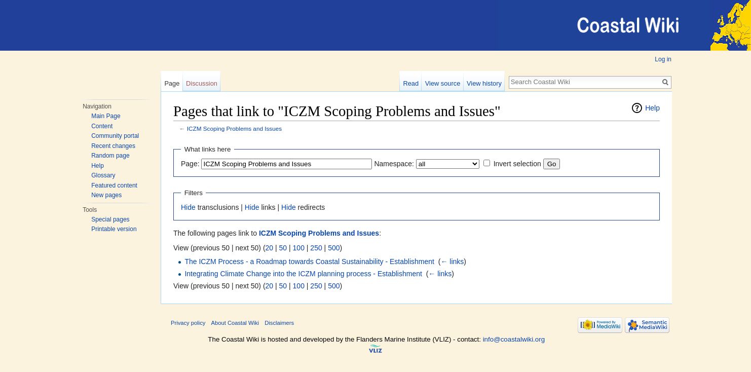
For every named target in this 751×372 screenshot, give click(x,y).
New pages (106, 195)
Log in (663, 59)
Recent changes (113, 146)
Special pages (110, 219)
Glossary (103, 175)
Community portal (115, 135)
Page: (190, 164)
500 (334, 248)
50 (283, 248)
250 (316, 248)
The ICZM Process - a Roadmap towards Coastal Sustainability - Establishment (309, 261)
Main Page (105, 116)
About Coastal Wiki (235, 323)
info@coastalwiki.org (514, 339)
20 (270, 248)
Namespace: (394, 164)
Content (101, 126)
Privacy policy (188, 323)
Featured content (114, 185)
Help (97, 165)
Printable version (113, 229)
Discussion (201, 83)
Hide (188, 207)
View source (442, 83)
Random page (110, 155)
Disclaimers (279, 323)
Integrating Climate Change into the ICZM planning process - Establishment (303, 274)
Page (171, 83)
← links (452, 261)
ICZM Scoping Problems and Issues (234, 128)
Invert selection (517, 164)
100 (299, 248)
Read (411, 83)
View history (484, 83)
